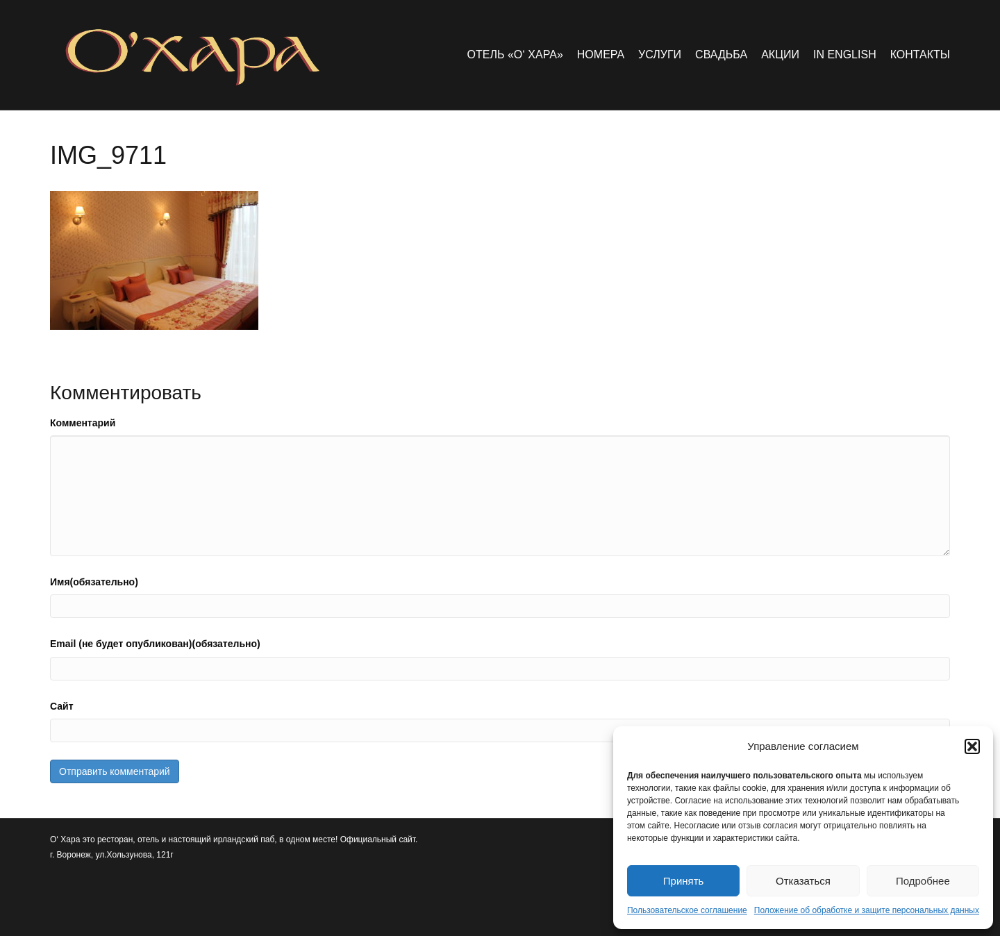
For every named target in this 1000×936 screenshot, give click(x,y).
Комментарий (82, 422)
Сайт (62, 706)
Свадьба (721, 54)
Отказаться (803, 881)
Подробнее (923, 881)
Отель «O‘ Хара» (515, 54)
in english (844, 54)
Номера (600, 54)
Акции (780, 54)
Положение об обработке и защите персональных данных (866, 910)
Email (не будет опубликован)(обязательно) (155, 643)
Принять (683, 881)
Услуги (659, 54)
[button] (972, 746)
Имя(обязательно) (94, 581)
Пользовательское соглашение (687, 910)
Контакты (920, 54)
